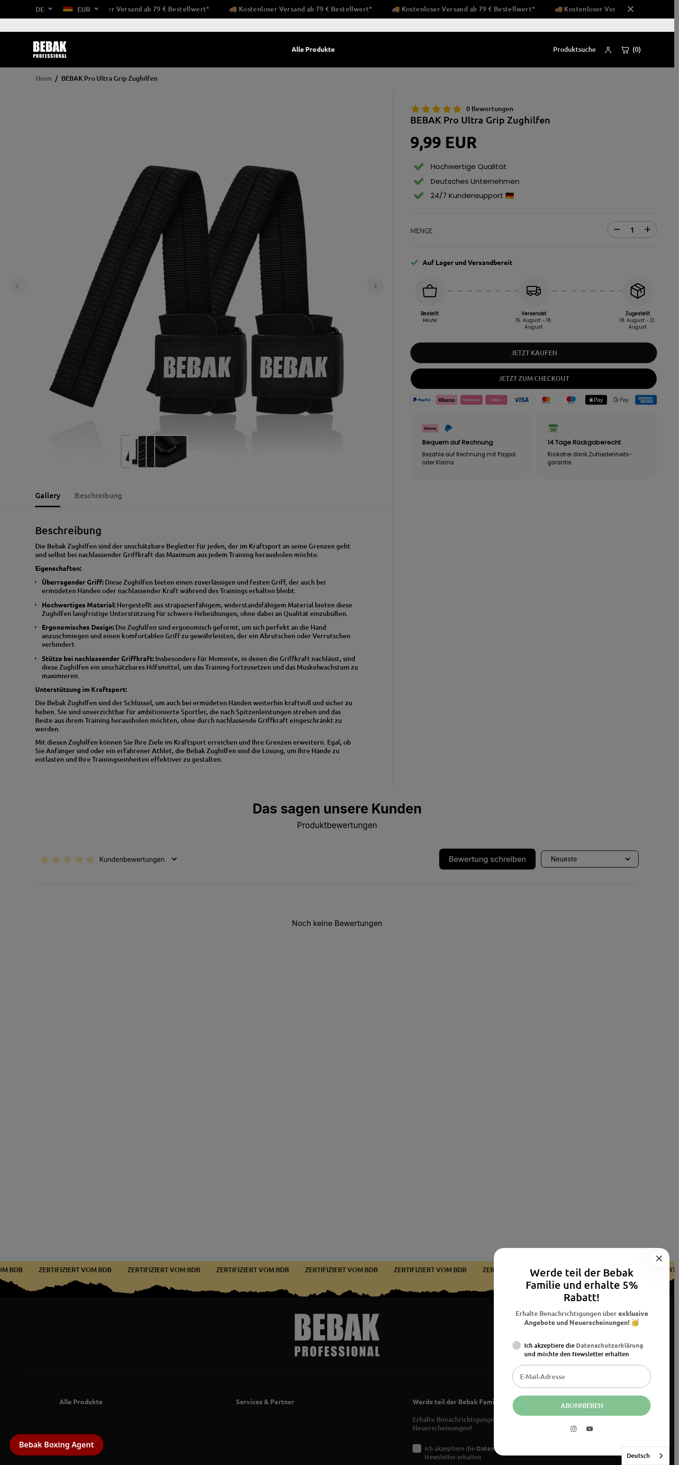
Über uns (622, 24)
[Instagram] (574, 1429)
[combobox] (646, 1455)
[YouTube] (590, 1429)
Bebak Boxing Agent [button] (56, 1444)
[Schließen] (659, 1256)
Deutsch (638, 1455)
